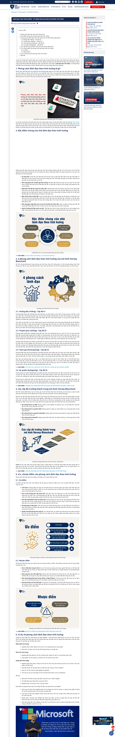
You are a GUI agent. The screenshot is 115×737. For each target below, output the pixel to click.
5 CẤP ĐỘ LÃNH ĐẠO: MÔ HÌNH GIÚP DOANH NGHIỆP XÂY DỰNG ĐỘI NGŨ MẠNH (93, 107)
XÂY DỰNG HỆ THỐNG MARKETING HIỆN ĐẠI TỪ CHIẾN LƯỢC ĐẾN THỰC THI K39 (95, 40)
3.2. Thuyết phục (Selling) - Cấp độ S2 (32, 41)
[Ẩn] (24, 30)
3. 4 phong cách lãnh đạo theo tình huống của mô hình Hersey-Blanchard (40, 38)
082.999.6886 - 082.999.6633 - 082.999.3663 (23, 2)
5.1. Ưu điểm (24, 50)
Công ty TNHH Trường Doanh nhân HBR (24, 23)
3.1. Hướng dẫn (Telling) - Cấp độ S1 (31, 39)
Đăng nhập (100, 2)
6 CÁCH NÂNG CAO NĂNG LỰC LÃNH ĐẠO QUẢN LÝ (40, 255)
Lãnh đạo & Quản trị (33, 12)
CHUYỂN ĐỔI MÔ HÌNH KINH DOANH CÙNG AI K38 (95, 31)
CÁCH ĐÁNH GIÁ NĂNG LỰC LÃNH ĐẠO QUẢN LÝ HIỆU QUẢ (93, 71)
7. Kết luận (22, 55)
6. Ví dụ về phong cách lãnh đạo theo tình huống (33, 53)
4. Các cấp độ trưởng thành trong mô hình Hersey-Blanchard (36, 46)
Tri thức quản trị (22, 12)
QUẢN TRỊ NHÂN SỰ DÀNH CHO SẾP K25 (95, 23)
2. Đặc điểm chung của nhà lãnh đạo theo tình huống (34, 36)
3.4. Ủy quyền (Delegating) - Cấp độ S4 (32, 45)
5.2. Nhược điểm (25, 52)
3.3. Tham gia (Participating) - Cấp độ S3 (32, 43)
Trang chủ (14, 12)
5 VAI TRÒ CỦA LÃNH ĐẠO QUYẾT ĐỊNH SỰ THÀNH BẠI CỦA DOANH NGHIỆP (47, 367)
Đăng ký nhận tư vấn (97, 7)
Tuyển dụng (89, 2)
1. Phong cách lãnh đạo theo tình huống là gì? (32, 34)
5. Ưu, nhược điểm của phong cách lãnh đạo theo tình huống (36, 48)
